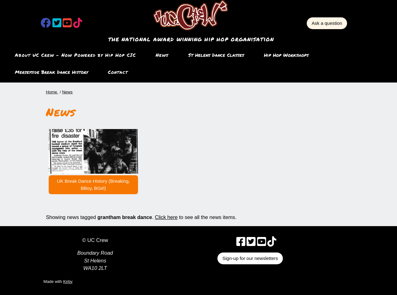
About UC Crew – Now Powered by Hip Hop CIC (75, 54)
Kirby (68, 281)
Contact (118, 72)
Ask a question (327, 23)
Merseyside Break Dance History (51, 72)
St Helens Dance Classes (216, 54)
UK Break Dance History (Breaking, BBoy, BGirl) (93, 184)
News (162, 54)
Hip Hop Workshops (286, 54)
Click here (166, 217)
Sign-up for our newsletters (250, 258)
